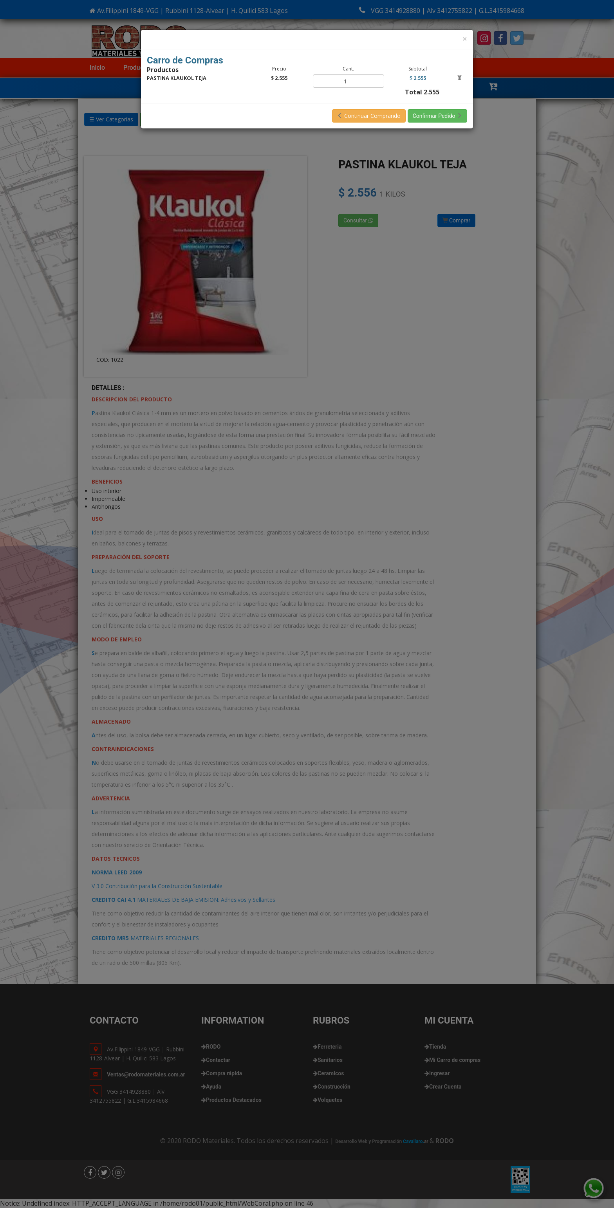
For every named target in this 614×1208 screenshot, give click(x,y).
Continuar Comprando (369, 115)
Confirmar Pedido (437, 116)
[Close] (464, 39)
